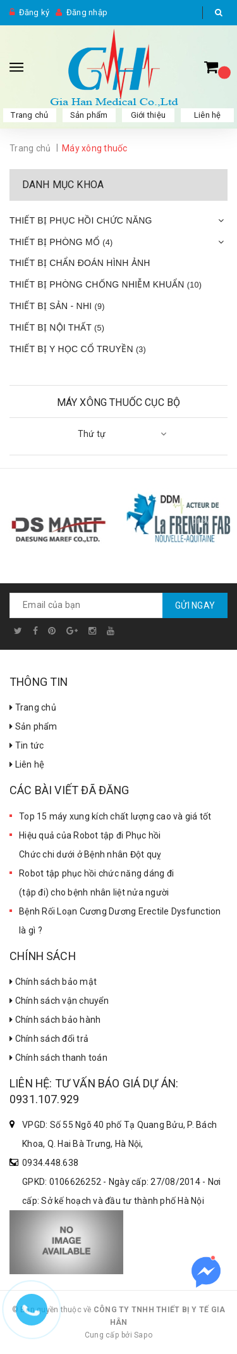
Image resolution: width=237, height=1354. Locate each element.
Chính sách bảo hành (54, 1020)
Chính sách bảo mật (53, 982)
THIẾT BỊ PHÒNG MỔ (60, 242)
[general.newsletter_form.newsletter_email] (118, 605)
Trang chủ (32, 707)
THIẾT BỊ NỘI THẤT (56, 327)
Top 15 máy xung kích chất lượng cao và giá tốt (115, 816)
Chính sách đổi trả (48, 1039)
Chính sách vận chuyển (59, 1001)
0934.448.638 (50, 1163)
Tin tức (26, 745)
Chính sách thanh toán (58, 1058)
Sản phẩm (89, 115)
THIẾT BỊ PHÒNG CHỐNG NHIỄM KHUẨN (105, 284)
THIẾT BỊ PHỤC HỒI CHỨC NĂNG (80, 220)
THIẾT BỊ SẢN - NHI (57, 306)
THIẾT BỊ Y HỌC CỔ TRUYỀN (77, 349)
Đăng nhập (86, 12)
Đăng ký (34, 12)
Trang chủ (29, 115)
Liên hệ (26, 764)
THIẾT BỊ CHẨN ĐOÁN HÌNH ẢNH (79, 263)
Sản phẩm (33, 726)
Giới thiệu (148, 115)
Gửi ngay (195, 605)
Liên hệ (207, 115)
